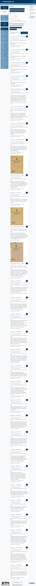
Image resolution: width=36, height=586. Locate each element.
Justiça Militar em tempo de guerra (4, 58)
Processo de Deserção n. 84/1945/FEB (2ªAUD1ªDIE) (17, 62)
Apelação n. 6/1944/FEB (15, 192)
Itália (3, 16)
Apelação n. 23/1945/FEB (15, 331)
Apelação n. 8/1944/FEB (15, 281)
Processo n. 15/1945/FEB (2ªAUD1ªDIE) (17, 123)
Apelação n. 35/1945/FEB (15, 415)
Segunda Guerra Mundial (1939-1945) (4, 47)
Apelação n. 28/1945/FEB (15, 365)
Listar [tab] (2, 14)
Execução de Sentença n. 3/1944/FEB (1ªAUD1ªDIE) (17, 226)
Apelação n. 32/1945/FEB (15, 400)
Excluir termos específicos (24, 33)
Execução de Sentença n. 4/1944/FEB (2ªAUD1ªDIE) (17, 263)
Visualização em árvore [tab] (4, 12)
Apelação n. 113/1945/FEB (15, 565)
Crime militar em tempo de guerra (4, 34)
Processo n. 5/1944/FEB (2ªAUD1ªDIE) (17, 106)
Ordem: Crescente (13, 29)
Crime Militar (4, 62)
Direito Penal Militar (4, 43)
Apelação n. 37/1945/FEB (15, 431)
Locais (16, 18)
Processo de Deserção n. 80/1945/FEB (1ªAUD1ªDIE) (17, 49)
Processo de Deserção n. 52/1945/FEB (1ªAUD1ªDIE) (17, 36)
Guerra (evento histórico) (4, 51)
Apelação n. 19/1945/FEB (15, 314)
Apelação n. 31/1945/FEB (15, 381)
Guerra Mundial (4, 55)
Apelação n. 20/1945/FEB (15, 297)
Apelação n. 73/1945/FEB (15, 484)
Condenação (4, 64)
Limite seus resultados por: (4, 24)
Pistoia (3, 18)
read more (24, 101)
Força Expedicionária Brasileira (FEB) (4, 39)
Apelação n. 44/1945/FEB (15, 449)
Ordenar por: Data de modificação (15, 27)
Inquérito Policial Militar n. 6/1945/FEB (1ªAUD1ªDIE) (17, 89)
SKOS (31, 7)
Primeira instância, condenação (4, 66)
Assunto (3, 28)
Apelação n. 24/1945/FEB (15, 349)
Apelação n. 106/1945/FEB (15, 547)
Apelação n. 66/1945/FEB (15, 466)
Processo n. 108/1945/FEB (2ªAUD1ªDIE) (17, 139)
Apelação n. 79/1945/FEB (15, 500)
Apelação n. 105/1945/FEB (15, 529)
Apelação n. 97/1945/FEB (15, 514)
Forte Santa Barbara (6, 19)
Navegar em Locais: (4, 7)
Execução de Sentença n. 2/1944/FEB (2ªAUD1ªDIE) (17, 175)
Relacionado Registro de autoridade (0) (17, 11)
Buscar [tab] (6, 14)
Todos (2, 30)
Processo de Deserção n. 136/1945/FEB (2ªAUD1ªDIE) (17, 76)
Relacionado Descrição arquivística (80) (17, 9)
